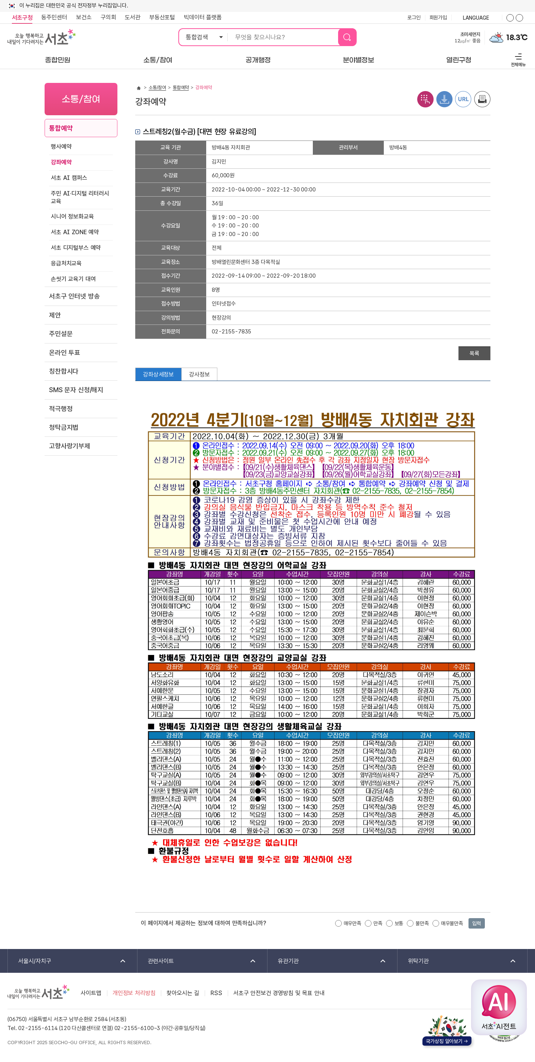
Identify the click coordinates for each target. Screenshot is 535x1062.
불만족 (422, 923)
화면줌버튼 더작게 (519, 18)
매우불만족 (452, 923)
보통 (399, 923)
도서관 (132, 17)
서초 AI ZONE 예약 (75, 232)
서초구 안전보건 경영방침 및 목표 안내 (279, 993)
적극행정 (60, 409)
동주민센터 (52, 17)
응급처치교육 (66, 263)
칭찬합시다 (63, 371)
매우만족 (352, 923)
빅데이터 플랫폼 (203, 17)
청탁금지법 (63, 427)
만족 (377, 923)
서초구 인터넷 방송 (74, 296)
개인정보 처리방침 (134, 993)
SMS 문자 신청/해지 (76, 390)
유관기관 (327, 961)
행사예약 (61, 146)
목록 (474, 353)
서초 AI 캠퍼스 (69, 177)
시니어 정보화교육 (72, 216)
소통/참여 (157, 87)
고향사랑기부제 (69, 446)
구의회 (108, 17)
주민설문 (60, 334)
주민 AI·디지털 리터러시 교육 (80, 197)
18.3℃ (517, 37)
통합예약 (60, 128)
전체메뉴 (517, 59)
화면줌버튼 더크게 (510, 18)
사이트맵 (91, 993)
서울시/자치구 (67, 961)
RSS (216, 993)
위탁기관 (457, 961)
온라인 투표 (64, 352)
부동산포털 (162, 17)
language (476, 18)
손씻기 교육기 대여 (73, 279)
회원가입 (438, 17)
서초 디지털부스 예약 (76, 247)
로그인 (414, 17)
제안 (55, 315)
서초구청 (22, 17)
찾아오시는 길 (182, 993)
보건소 (84, 17)
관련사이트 (197, 961)
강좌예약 (61, 162)
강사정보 (199, 374)
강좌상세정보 (158, 374)
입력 (476, 923)
